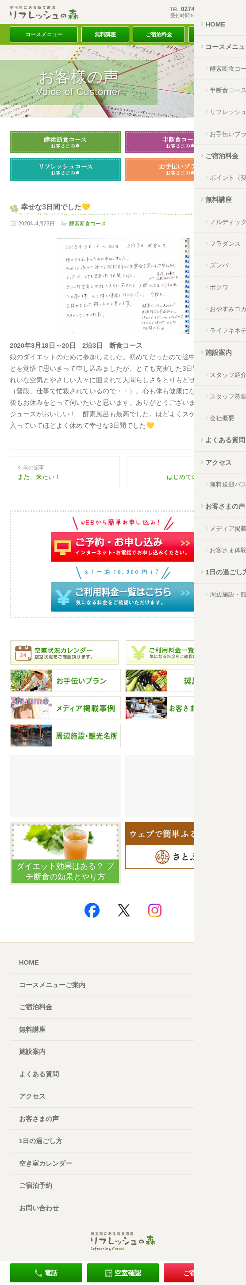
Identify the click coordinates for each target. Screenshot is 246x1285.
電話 (51, 1273)
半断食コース (180, 142)
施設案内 (32, 1051)
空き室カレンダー (45, 1163)
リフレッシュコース (65, 169)
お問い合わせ (39, 1208)
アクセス (212, 34)
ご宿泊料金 (159, 34)
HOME (29, 962)
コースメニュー (43, 34)
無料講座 (105, 34)
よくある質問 (39, 1074)
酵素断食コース (65, 142)
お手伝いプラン (180, 169)
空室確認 (128, 1273)
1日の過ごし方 (40, 1140)
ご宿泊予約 (35, 1185)
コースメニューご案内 (52, 984)
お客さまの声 (39, 1118)
